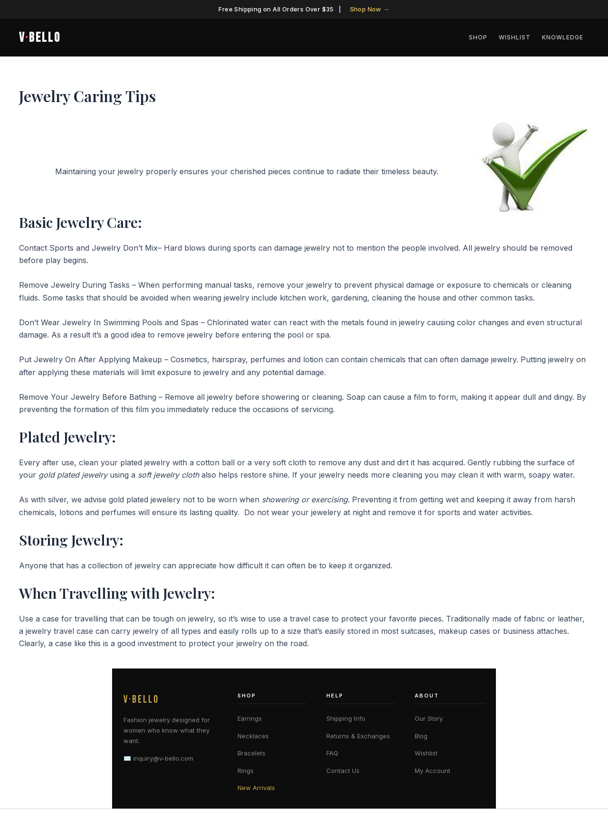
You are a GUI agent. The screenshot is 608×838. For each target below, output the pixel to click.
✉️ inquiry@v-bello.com (158, 758)
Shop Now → (370, 9)
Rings (246, 770)
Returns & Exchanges (358, 736)
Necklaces (253, 736)
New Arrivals (256, 787)
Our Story (429, 718)
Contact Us (343, 770)
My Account (432, 770)
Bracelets (252, 753)
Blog (421, 736)
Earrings (250, 718)
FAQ (332, 753)
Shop (478, 37)
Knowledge (562, 37)
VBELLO (40, 38)
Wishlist (515, 37)
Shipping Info (345, 718)
